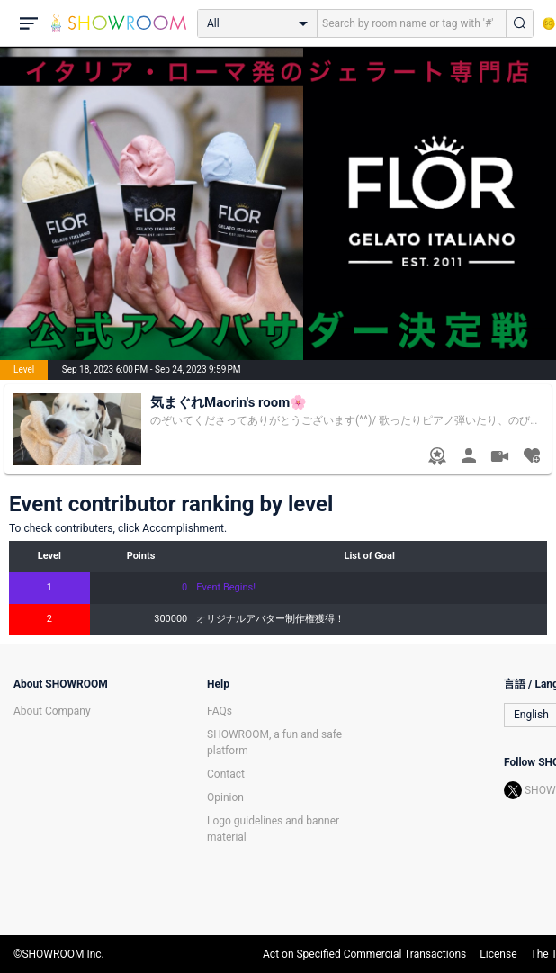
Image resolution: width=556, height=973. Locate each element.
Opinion (225, 797)
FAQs (219, 711)
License (498, 954)
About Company (52, 711)
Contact (226, 774)
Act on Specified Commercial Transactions (364, 954)
